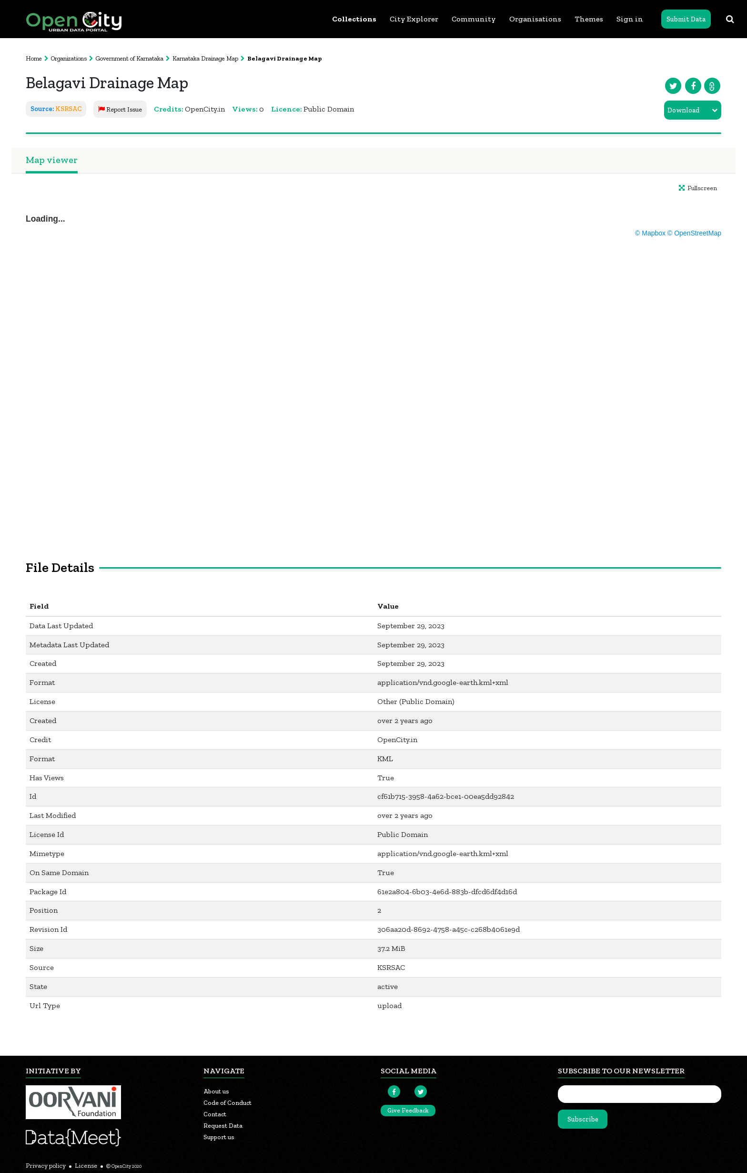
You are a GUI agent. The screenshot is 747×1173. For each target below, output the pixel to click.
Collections (354, 18)
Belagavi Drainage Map (284, 58)
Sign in (629, 18)
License (86, 1166)
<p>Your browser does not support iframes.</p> (373, 364)
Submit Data (686, 19)
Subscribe (582, 1119)
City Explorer (414, 18)
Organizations (69, 58)
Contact (214, 1114)
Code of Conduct (227, 1102)
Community (474, 18)
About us (216, 1091)
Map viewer (52, 159)
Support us (218, 1137)
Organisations (535, 18)
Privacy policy (46, 1166)
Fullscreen (698, 188)
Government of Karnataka (129, 58)
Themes (589, 18)
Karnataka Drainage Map (205, 58)
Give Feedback (408, 1110)
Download (683, 110)
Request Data (222, 1125)
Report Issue (120, 109)
